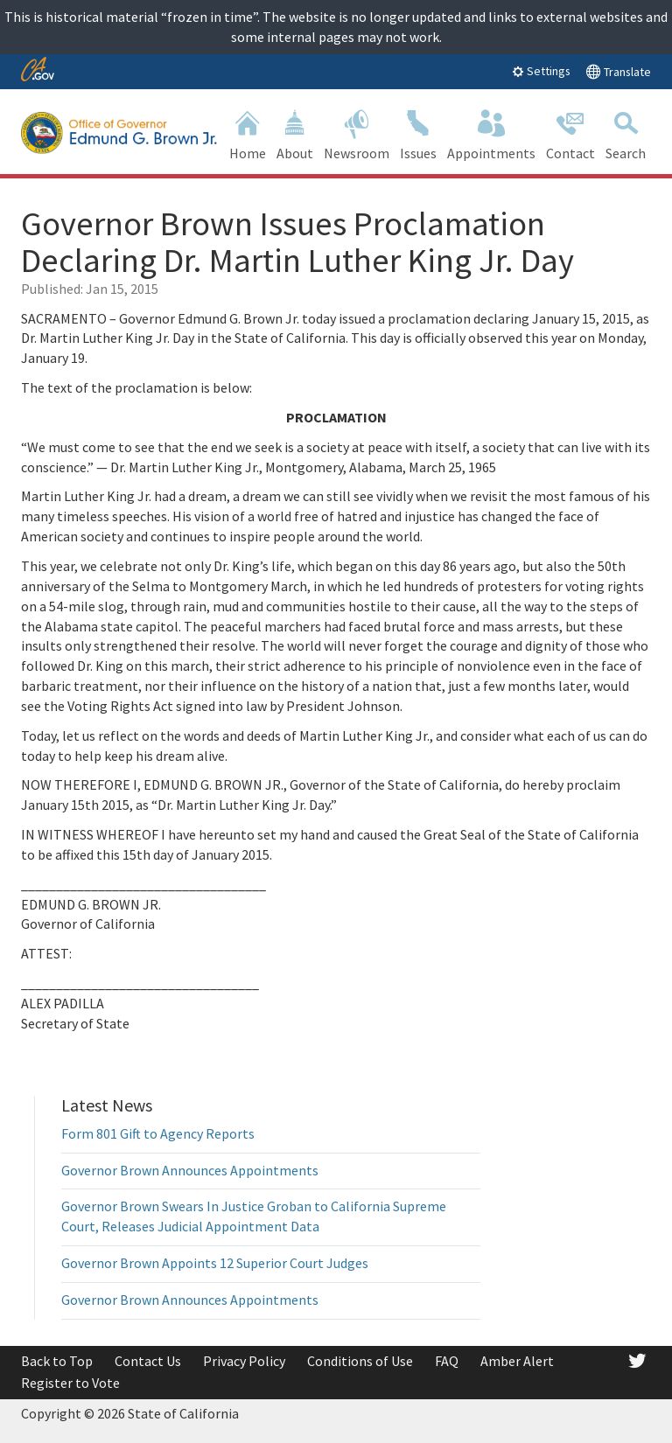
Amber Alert (517, 1361)
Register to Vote (70, 1382)
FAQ (446, 1361)
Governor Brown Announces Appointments (189, 1170)
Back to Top (57, 1361)
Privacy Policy (244, 1361)
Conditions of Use (360, 1361)
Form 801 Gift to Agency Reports (158, 1133)
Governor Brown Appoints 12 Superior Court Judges (214, 1263)
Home (247, 133)
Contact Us (148, 1361)
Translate (618, 71)
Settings (541, 71)
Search (626, 133)
